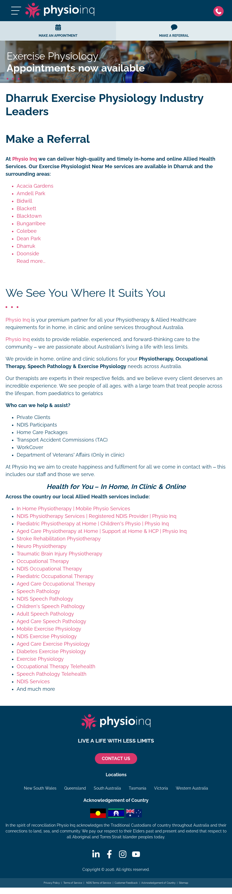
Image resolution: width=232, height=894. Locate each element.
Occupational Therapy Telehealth (56, 666)
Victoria (161, 788)
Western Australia (192, 788)
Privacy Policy (52, 882)
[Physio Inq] (60, 10)
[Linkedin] (96, 854)
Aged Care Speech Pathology (51, 621)
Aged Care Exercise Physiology (53, 644)
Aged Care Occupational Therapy (56, 584)
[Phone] (219, 10)
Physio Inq (24, 159)
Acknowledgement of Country (158, 882)
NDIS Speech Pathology (45, 599)
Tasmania (137, 788)
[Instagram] (123, 854)
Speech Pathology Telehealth (52, 674)
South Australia (107, 788)
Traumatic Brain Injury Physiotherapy (59, 554)
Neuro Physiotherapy (41, 546)
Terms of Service (72, 882)
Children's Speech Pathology (51, 606)
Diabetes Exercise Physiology (51, 651)
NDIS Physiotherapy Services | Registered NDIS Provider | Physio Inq (96, 516)
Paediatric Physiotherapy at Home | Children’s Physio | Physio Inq (93, 523)
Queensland (75, 788)
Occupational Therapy (43, 561)
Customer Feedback (126, 882)
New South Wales (40, 788)
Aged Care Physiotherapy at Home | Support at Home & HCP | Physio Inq (102, 531)
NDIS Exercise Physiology (47, 636)
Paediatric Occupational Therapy (55, 576)
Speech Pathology (38, 591)
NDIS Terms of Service (98, 882)
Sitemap (183, 882)
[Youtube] (136, 854)
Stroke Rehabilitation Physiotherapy (59, 539)
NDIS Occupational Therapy (49, 569)
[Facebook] (109, 854)
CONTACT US (116, 758)
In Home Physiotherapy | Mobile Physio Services (73, 508)
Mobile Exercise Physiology (49, 629)
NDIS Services (33, 681)
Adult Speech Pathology (45, 614)
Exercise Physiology (40, 659)
